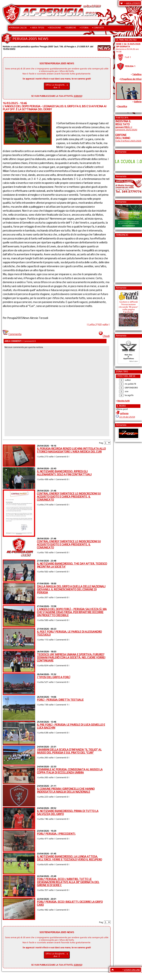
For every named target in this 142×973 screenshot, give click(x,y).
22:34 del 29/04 (127, 417)
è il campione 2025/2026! (126, 128)
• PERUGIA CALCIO (18, 27)
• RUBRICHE (70, 27)
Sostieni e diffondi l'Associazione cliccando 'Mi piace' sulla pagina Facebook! (128, 312)
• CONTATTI (98, 27)
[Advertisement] (126, 258)
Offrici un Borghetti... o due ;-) (57, 86)
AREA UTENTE (133, 3)
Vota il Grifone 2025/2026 (128, 141)
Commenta (12, 334)
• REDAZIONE (54, 27)
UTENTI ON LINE (132, 969)
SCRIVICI (78, 96)
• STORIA (84, 27)
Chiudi (104, 335)
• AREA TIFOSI (37, 27)
